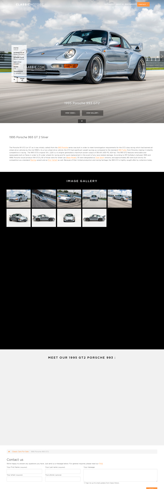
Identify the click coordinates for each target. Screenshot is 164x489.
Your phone (53, 475)
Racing (33, 160)
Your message (89, 467)
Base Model (71, 157)
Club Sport (99, 157)
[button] (4, 61)
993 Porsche (63, 147)
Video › (70, 113)
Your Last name (55, 467)
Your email (15, 475)
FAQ (101, 463)
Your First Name (17, 467)
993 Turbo (122, 150)
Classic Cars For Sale (20, 451)
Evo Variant (52, 160)
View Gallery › (92, 113)
